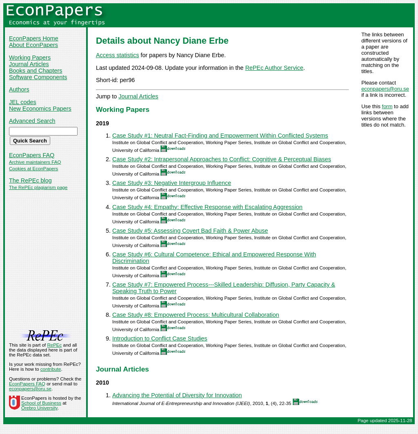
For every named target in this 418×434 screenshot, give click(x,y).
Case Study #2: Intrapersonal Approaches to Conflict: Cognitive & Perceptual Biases (221, 159)
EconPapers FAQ (31, 155)
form (387, 106)
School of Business (41, 403)
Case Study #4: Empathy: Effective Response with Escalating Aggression (207, 207)
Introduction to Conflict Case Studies (159, 338)
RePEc (54, 345)
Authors (19, 89)
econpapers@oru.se (385, 89)
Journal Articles (29, 64)
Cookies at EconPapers (33, 168)
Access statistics (117, 55)
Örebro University (39, 407)
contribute (50, 369)
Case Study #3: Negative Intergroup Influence (171, 183)
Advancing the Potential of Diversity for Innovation (177, 395)
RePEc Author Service (274, 68)
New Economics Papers (40, 108)
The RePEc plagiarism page (38, 187)
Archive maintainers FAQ (35, 162)
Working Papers (30, 57)
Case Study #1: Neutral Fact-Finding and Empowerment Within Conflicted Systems (220, 135)
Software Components (38, 77)
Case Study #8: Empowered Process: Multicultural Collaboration (195, 315)
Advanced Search (32, 121)
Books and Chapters (35, 70)
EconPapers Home (33, 38)
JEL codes (22, 102)
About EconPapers (33, 45)
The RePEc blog (30, 180)
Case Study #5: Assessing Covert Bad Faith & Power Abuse (190, 230)
